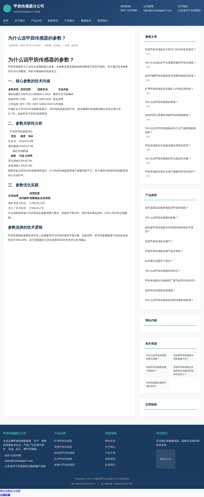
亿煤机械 (5, 494)
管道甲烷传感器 (63, 447)
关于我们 (20, 20)
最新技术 (86, 20)
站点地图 (15, 491)
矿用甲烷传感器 (63, 441)
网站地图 (5, 491)
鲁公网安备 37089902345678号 (117, 484)
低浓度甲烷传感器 (64, 452)
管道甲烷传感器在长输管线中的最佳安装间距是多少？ (183, 370)
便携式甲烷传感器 (64, 464)
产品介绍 (36, 20)
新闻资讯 (53, 20)
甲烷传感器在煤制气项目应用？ (156, 384)
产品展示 (69, 20)
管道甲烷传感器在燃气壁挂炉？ (156, 369)
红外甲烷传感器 (63, 459)
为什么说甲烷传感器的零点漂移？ (156, 357)
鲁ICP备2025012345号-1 (83, 484)
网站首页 (110, 441)
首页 (5, 20)
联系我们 (103, 20)
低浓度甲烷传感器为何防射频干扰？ (183, 357)
